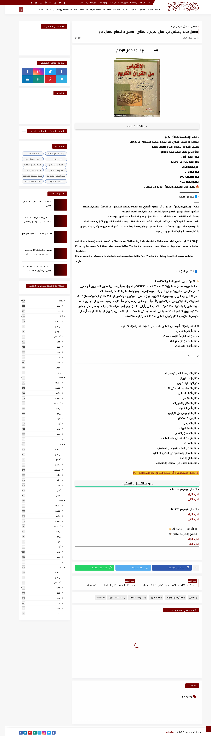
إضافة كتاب (79, 2)
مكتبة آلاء (165, 732)
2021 (56, 567)
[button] (167, 568)
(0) (73, 37)
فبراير (54, 306)
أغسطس (52, 336)
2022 (56, 500)
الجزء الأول (188, 494)
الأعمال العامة (40, 10)
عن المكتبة (107, 2)
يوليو (54, 341)
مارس (53, 362)
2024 (56, 377)
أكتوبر (53, 393)
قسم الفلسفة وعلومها (27, 176)
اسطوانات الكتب (28, 153)
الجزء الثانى (188, 499)
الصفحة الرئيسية (141, 2)
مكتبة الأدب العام (76, 10)
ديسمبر (53, 321)
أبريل (54, 357)
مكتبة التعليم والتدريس (57, 10)
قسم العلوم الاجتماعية (51, 176)
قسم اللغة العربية (112, 597)
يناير (54, 311)
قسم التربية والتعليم (28, 170)
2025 (56, 316)
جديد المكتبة (129, 2)
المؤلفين (138, 10)
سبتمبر (53, 331)
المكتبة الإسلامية (109, 10)
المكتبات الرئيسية (125, 10)
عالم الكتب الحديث (133, 597)
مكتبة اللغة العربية (92, 10)
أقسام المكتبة (149, 10)
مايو (54, 352)
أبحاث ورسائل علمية (51, 153)
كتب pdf (95, 597)
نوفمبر (53, 326)
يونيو (54, 347)
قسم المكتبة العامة (28, 181)
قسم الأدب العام (51, 164)
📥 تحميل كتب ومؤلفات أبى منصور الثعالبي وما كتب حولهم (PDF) (161, 473)
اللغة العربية (151, 597)
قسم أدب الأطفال (28, 159)
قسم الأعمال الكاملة (27, 164)
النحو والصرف (51, 159)
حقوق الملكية (118, 2)
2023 (56, 444)
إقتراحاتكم (98, 2)
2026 (56, 300)
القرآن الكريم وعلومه (174, 26)
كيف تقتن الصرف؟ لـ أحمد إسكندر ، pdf (32, 233)
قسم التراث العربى (51, 170)
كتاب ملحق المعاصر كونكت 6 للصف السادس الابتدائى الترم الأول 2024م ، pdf (33, 222)
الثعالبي (189, 26)
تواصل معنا (89, 2)
